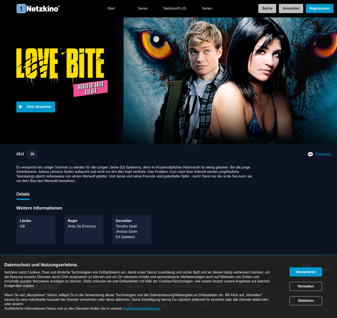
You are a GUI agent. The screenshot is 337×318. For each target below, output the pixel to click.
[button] (36, 106)
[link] (266, 9)
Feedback (323, 154)
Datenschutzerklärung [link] (141, 308)
